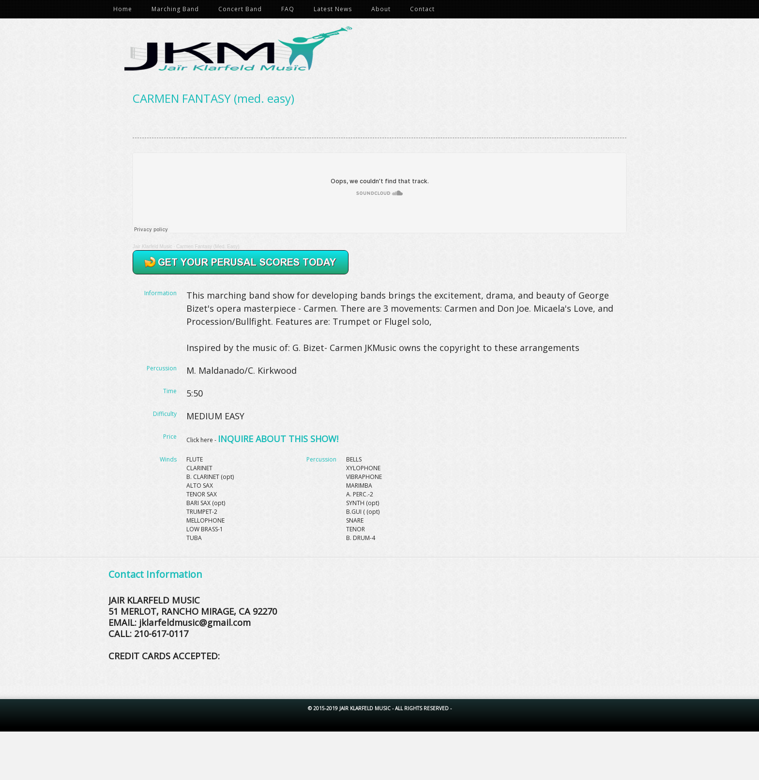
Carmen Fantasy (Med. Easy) (208, 246)
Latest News (333, 9)
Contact (422, 9)
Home (122, 9)
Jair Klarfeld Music (384, 52)
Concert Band (240, 9)
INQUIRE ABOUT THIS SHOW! (278, 439)
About (381, 9)
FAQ (287, 9)
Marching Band (175, 9)
